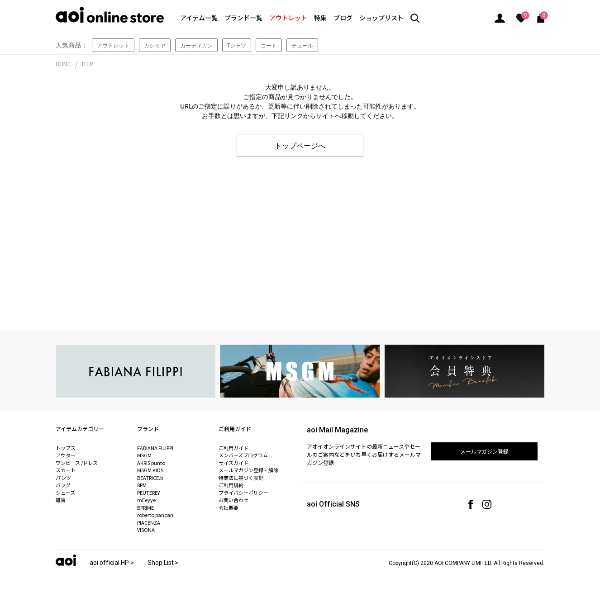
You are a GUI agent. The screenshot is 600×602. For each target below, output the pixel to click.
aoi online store (110, 15)
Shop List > (163, 562)
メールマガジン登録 (484, 451)
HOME (63, 63)
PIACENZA (148, 522)
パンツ (63, 477)
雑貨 (61, 499)
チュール (302, 45)
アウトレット (288, 17)
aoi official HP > (112, 562)
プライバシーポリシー (243, 492)
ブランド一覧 (243, 17)
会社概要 (228, 507)
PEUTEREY (148, 492)
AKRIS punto (151, 462)
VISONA (146, 529)
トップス (66, 447)
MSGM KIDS (150, 470)
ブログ (342, 17)
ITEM (88, 63)
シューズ (65, 492)
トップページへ (300, 145)
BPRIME (145, 507)
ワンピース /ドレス (77, 462)
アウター (66, 455)
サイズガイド (233, 462)
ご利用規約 (231, 484)
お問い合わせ (233, 499)
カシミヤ (155, 45)
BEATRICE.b (150, 477)
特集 (320, 17)
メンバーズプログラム (243, 455)
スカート (66, 470)
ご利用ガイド (233, 447)
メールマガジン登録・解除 (248, 470)
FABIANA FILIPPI (155, 447)
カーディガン (196, 45)
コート (269, 45)
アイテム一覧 (199, 17)
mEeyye (146, 499)
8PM (142, 484)
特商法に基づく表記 (241, 477)
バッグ (63, 484)
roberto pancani (156, 514)
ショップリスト (381, 17)
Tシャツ (237, 45)
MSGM (144, 455)
